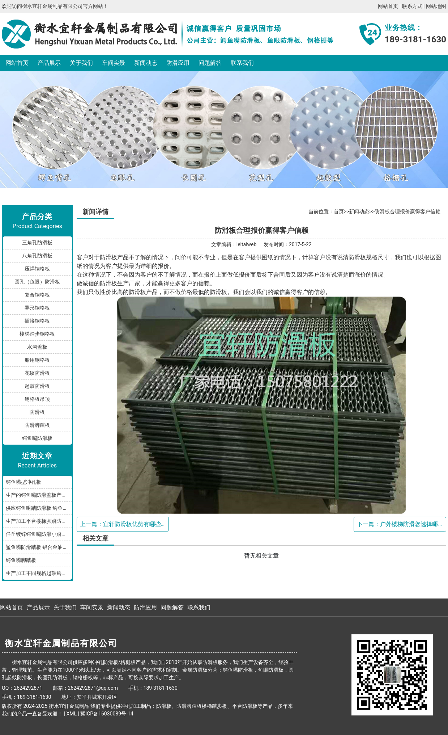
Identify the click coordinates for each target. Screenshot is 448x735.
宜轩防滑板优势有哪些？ (135, 524)
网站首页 (388, 6)
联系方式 (412, 6)
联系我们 (242, 62)
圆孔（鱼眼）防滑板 (37, 282)
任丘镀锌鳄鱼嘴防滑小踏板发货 (39, 534)
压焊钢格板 (37, 269)
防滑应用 (177, 62)
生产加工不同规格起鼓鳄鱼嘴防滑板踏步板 (39, 573)
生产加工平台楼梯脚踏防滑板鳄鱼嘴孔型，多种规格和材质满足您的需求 (39, 521)
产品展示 (49, 62)
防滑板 (37, 412)
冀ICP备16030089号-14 (106, 714)
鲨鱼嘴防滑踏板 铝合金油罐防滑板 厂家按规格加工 (39, 547)
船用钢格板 (37, 360)
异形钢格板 (37, 308)
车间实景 (113, 62)
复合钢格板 (37, 295)
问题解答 (210, 62)
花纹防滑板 (37, 373)
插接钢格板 (37, 321)
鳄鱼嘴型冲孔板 (23, 482)
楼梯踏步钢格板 (37, 334)
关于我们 (81, 62)
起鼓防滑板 (37, 386)
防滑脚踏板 (37, 425)
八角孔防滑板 (37, 256)
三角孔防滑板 (37, 242)
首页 (339, 211)
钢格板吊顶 (37, 399)
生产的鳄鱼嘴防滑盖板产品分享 (39, 495)
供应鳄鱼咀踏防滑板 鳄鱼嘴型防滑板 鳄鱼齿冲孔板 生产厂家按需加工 (39, 508)
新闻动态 (145, 62)
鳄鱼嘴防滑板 (37, 438)
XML (71, 714)
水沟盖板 (37, 347)
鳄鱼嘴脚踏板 (21, 560)
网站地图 (436, 6)
